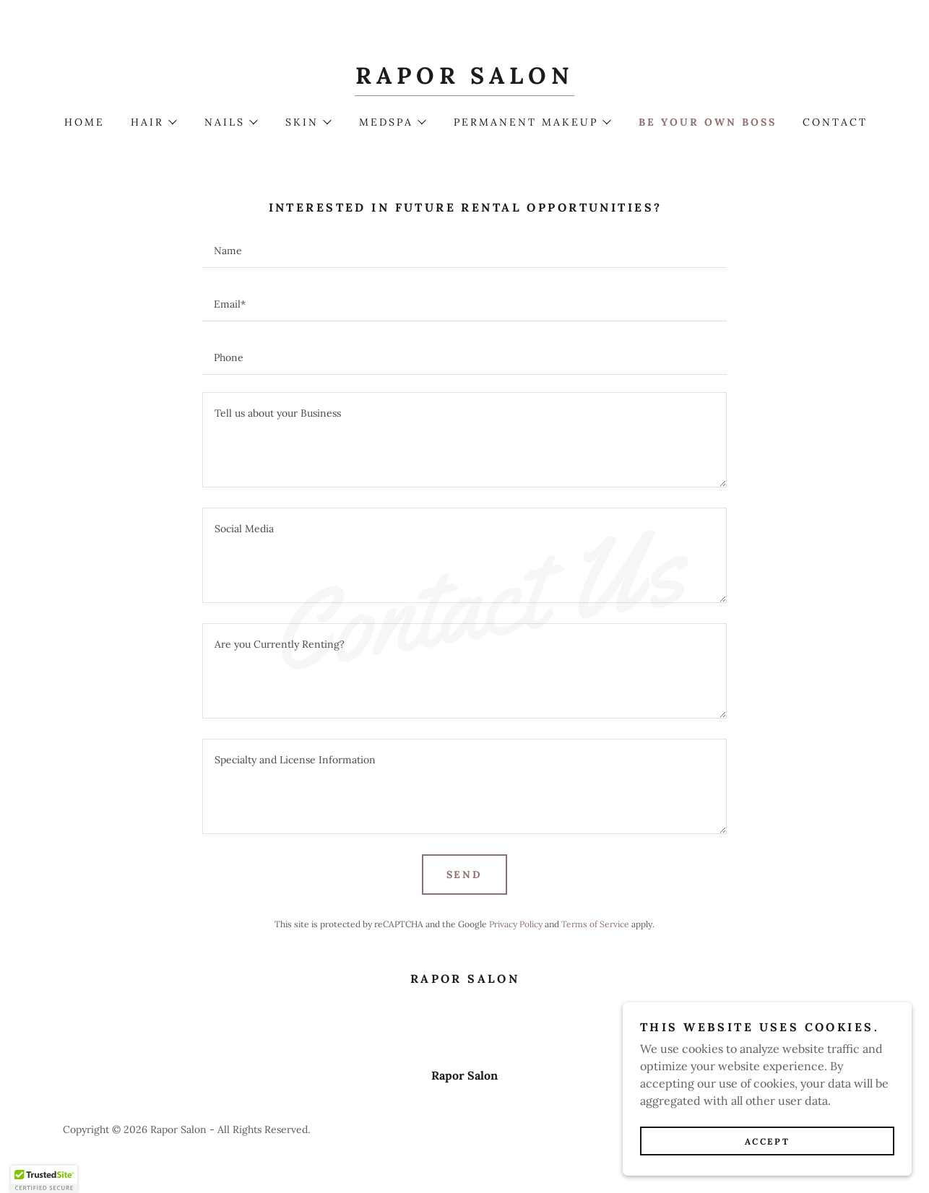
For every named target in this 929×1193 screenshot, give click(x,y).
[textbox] (464, 250)
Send (464, 874)
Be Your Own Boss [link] (708, 122)
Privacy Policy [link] (516, 924)
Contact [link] (835, 122)
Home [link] (84, 122)
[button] (153, 122)
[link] (464, 79)
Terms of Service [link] (595, 924)
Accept (767, 1141)
